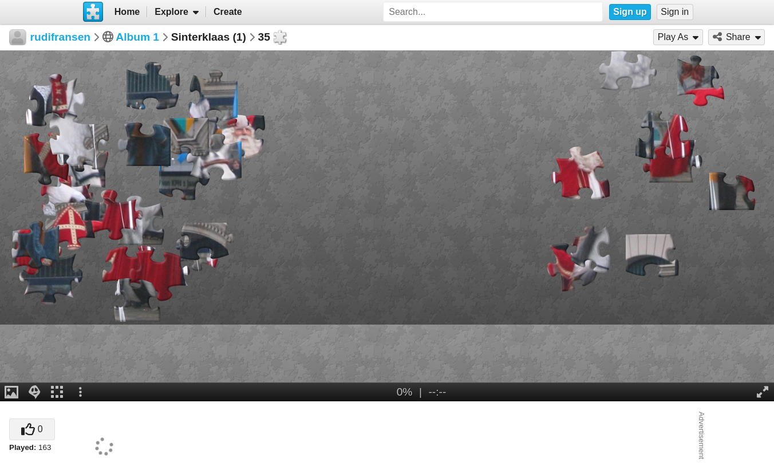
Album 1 (137, 37)
